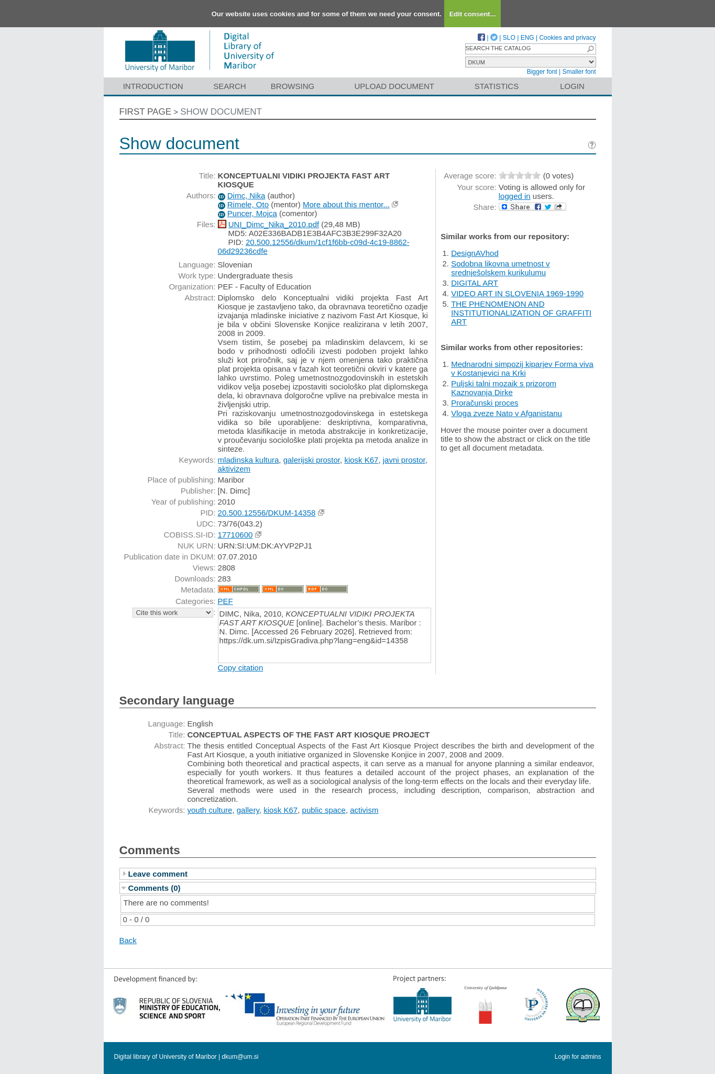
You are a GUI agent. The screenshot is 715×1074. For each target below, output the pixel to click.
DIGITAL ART (474, 282)
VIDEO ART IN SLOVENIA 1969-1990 (517, 293)
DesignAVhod (475, 253)
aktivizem (234, 468)
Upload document (395, 86)
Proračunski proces (484, 402)
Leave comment (158, 873)
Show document (221, 112)
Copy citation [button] (240, 667)
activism (364, 810)
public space (324, 810)
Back (128, 940)
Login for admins (578, 1056)
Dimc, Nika (246, 195)
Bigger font (542, 71)
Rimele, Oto (248, 204)
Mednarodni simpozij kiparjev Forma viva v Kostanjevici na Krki (522, 368)
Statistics (497, 86)
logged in (515, 196)
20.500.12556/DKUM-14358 (267, 512)
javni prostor (404, 459)
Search (229, 86)
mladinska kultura (248, 459)
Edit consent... (472, 14)
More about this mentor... (346, 204)
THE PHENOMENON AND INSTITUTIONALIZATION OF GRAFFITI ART (521, 312)
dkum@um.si (240, 1056)
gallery (248, 810)
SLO (509, 37)
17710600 (235, 534)
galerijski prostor (311, 459)
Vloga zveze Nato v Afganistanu (506, 413)
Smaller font (579, 71)
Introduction (153, 86)
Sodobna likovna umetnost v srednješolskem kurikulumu (500, 268)
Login (572, 86)
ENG (527, 37)
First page (145, 112)
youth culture (210, 810)
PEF (225, 601)
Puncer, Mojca (252, 213)
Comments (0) (154, 887)
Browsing (292, 86)
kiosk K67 (361, 459)
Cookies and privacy (567, 37)
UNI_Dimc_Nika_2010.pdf (273, 224)
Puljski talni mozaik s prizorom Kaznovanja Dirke (503, 388)
